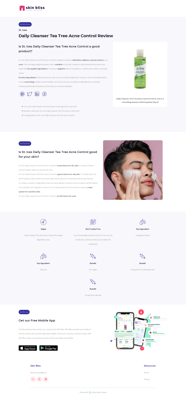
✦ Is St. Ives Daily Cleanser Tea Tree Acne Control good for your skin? (49, 106)
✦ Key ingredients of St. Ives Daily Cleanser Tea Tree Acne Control (48, 115)
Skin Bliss (35, 366)
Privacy (147, 379)
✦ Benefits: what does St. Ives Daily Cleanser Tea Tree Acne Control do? (50, 111)
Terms (146, 372)
